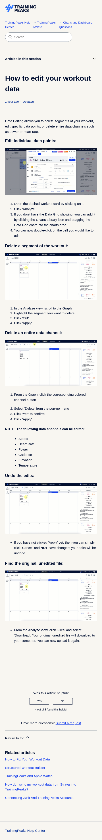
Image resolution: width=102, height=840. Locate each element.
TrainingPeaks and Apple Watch (28, 776)
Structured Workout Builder (25, 768)
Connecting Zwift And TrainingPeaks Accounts (39, 798)
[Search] (38, 37)
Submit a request (68, 723)
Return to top (17, 737)
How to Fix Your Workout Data (27, 759)
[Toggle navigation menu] (89, 8)
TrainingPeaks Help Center (25, 830)
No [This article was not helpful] (62, 701)
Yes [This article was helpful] (39, 701)
